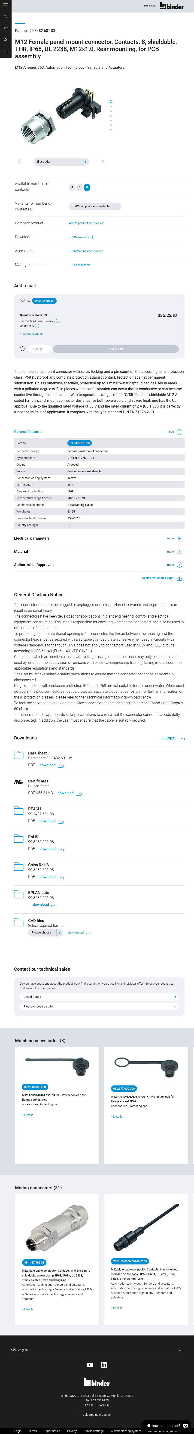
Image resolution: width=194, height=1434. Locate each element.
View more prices (32, 333)
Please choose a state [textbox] (39, 1006)
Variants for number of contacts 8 (33, 206)
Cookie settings (94, 1431)
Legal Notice (52, 1431)
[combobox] (61, 161)
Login (17, 1431)
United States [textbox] (33, 996)
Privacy (72, 1431)
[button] (6, 6)
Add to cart (116, 349)
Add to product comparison (86, 223)
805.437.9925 (100, 1400)
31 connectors (81, 265)
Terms (32, 1431)
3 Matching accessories (87, 251)
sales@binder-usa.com (98, 1414)
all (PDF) (168, 739)
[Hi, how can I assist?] (166, 1425)
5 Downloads (83, 237)
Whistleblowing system (126, 1431)
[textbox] (59, 161)
